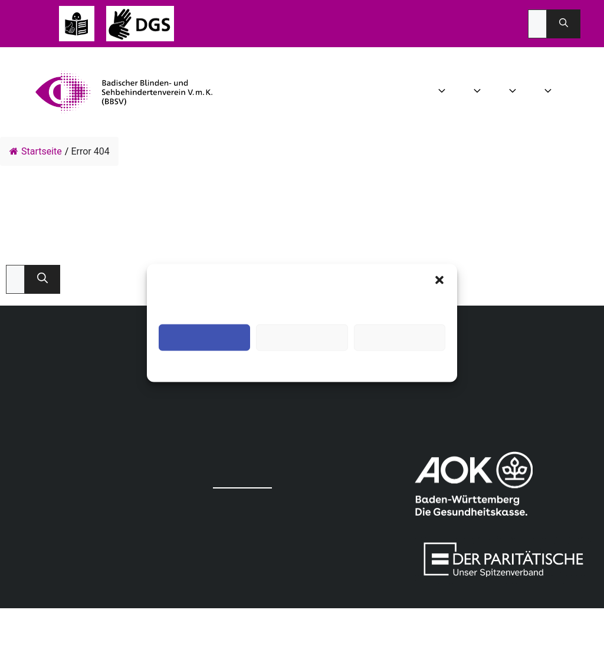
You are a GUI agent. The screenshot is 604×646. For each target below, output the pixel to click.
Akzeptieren (204, 337)
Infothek (571, 92)
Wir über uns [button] (443, 92)
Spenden (589, 92)
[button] (439, 280)
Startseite (35, 151)
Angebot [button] (514, 92)
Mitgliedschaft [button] (549, 92)
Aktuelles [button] (478, 92)
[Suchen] (563, 23)
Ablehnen (301, 337)
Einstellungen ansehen (399, 337)
